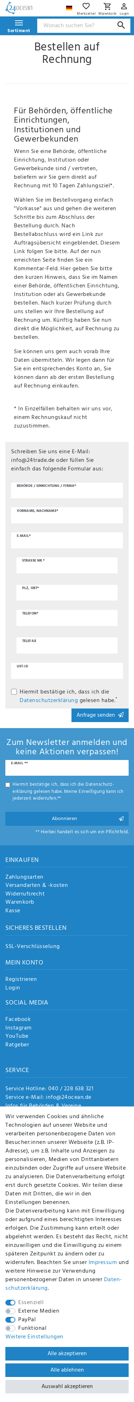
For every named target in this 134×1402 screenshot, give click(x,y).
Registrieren (21, 980)
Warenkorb (19, 902)
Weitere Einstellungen (34, 1337)
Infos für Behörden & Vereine (43, 1106)
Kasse (12, 911)
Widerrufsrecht (25, 894)
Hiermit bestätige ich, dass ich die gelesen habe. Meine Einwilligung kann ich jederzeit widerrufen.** (68, 791)
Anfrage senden (100, 715)
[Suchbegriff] (84, 26)
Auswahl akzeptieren (67, 1386)
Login (12, 988)
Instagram (18, 1028)
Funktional (32, 1328)
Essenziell (31, 1302)
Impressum (103, 1262)
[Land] (70, 6)
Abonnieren (88, 819)
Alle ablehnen (67, 1370)
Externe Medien (38, 1311)
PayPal (27, 1319)
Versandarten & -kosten (36, 886)
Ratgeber (17, 1045)
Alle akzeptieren (67, 1353)
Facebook (18, 1020)
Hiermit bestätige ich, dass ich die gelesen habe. (69, 696)
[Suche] (121, 25)
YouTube (17, 1036)
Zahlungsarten (24, 877)
